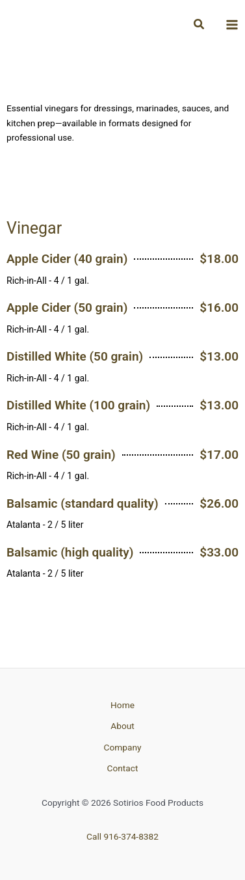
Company (123, 747)
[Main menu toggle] (232, 24)
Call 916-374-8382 (122, 836)
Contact (122, 768)
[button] (199, 24)
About (122, 726)
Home (122, 705)
